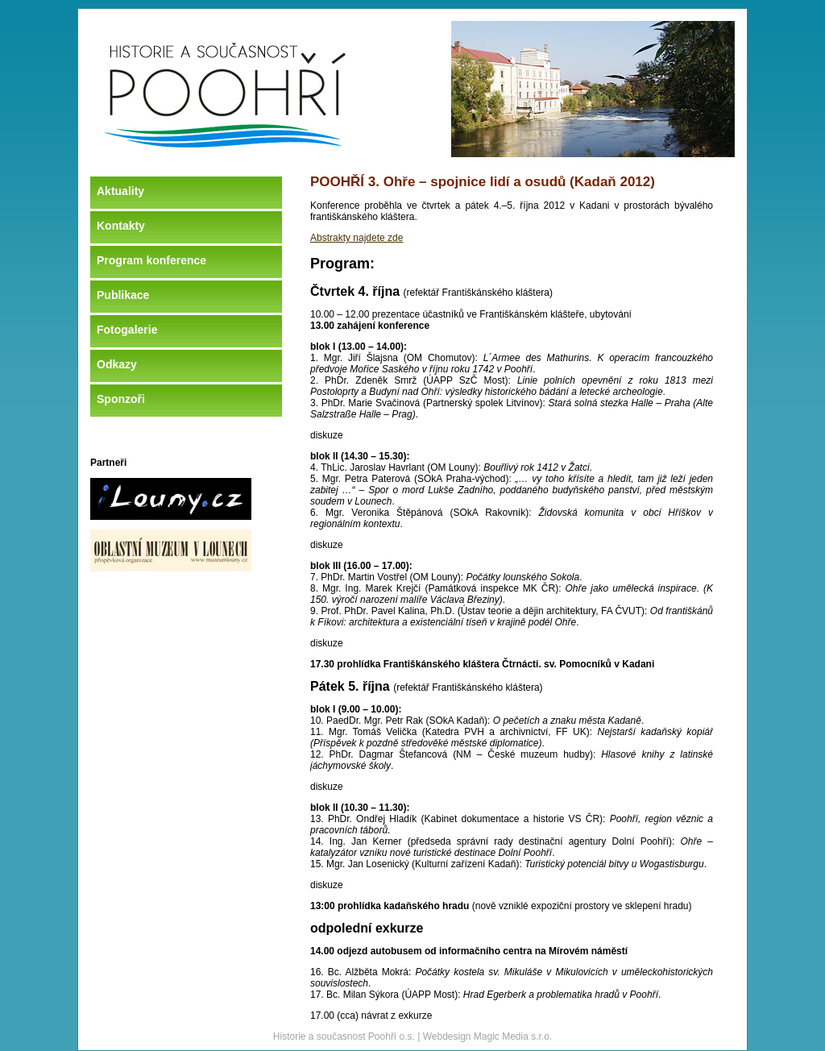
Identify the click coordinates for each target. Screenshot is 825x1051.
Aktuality (120, 191)
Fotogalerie (127, 329)
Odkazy (117, 364)
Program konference (151, 260)
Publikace (123, 295)
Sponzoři (121, 399)
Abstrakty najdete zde (356, 237)
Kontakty (121, 225)
